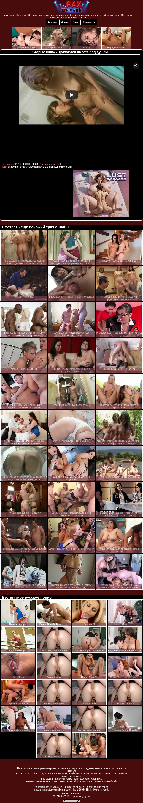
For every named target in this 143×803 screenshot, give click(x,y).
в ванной (48, 166)
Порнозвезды (88, 22)
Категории (52, 22)
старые (24, 166)
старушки (13, 166)
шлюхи (58, 166)
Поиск (75, 22)
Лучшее (65, 22)
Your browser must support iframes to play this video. (72, 108)
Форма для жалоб (72, 793)
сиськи (67, 166)
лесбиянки (35, 166)
